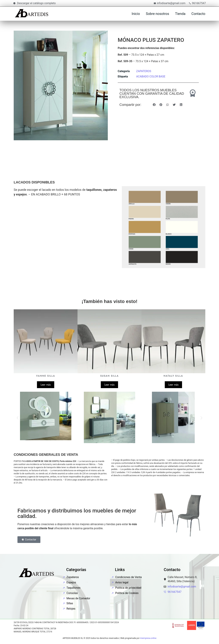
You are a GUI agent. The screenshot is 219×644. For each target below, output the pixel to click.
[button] (154, 104)
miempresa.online (148, 638)
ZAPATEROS (143, 71)
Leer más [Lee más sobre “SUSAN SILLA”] (109, 385)
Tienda (180, 14)
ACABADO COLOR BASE (150, 76)
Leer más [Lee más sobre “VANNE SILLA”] (46, 385)
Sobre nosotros (157, 14)
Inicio (136, 14)
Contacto (198, 14)
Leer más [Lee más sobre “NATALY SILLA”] (173, 385)
